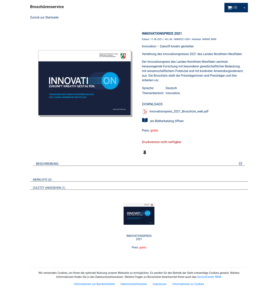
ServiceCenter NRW (209, 277)
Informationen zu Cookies (188, 284)
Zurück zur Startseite (44, 17)
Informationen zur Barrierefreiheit (94, 284)
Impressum (160, 284)
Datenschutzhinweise (133, 284)
